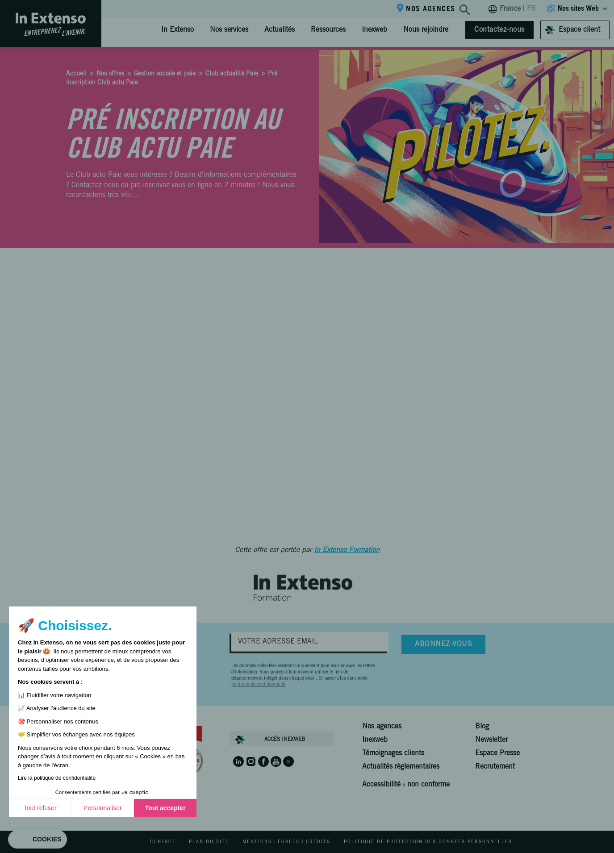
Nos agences (430, 9)
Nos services (229, 29)
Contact (162, 842)
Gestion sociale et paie (165, 74)
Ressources (328, 29)
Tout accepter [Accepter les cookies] (88, 807)
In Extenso (177, 29)
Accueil (76, 74)
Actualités (279, 29)
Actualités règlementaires (400, 766)
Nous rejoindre (425, 29)
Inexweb (374, 29)
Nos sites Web (578, 9)
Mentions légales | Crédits (286, 842)
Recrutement (495, 766)
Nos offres (110, 74)
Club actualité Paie (231, 74)
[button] (37, 839)
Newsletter (491, 740)
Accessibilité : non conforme (406, 784)
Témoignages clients (393, 753)
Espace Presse (497, 753)
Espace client (579, 29)
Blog (482, 726)
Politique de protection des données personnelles (428, 842)
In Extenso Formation (347, 550)
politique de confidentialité (258, 694)
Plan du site (209, 842)
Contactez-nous (499, 29)
